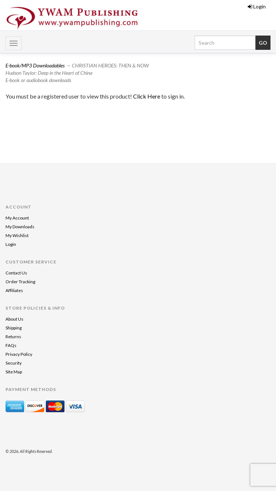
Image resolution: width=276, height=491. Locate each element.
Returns (13, 336)
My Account (17, 218)
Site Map (13, 371)
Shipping (13, 328)
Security (13, 363)
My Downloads (19, 226)
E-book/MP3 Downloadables (35, 65)
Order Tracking (20, 281)
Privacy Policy (18, 354)
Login (257, 6)
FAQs (10, 345)
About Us (14, 319)
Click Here (147, 96)
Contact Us (16, 273)
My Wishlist (17, 235)
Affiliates (14, 290)
